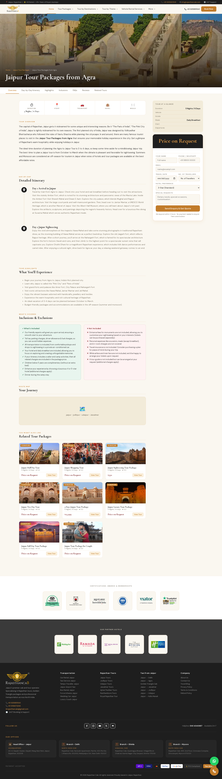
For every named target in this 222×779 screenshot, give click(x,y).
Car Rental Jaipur (67, 678)
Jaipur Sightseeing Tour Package (122, 467)
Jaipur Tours (105, 678)
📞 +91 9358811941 (192, 9)
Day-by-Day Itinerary (31, 90)
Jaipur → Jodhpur (147, 690)
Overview (12, 90)
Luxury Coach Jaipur (68, 699)
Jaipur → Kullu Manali (149, 696)
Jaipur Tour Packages (21, 70)
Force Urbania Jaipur (68, 693)
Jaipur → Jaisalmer (148, 687)
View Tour (52, 475)
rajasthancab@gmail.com (17, 709)
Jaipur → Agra (146, 681)
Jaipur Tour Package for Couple (78, 546)
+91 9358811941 (170, 2)
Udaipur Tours (106, 684)
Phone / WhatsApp (187, 156)
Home (51, 9)
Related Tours (101, 90)
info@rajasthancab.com (190, 2)
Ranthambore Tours (108, 693)
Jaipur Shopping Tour (74, 467)
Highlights (49, 90)
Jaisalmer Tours (106, 687)
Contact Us (185, 681)
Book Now (208, 9)
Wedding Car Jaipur (68, 696)
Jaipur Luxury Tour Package (120, 507)
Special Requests (164, 193)
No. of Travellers (187, 174)
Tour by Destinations (87, 9)
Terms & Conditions (189, 690)
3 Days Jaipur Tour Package (76, 507)
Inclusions (63, 90)
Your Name (161, 156)
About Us (184, 678)
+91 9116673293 (13, 706)
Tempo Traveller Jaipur (69, 684)
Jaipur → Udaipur (147, 693)
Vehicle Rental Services (133, 9)
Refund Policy (186, 693)
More (152, 9)
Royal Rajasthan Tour (109, 696)
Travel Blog (185, 684)
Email (158, 165)
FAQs (75, 90)
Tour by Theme (110, 9)
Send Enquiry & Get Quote (178, 208)
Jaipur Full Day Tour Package (34, 546)
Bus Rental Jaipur (67, 690)
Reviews (85, 90)
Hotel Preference (164, 183)
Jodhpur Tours (106, 681)
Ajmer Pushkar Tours (108, 690)
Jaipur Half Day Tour (30, 467)
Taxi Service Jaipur (68, 681)
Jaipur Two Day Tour (30, 507)
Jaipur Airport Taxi (67, 687)
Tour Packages (65, 9)
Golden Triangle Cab (148, 684)
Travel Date (161, 174)
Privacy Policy (186, 687)
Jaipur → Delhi (146, 678)
